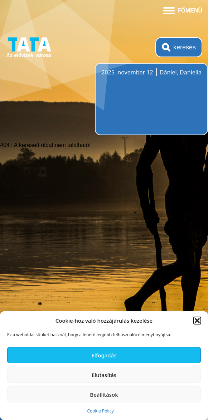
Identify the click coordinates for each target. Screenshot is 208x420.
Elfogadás (104, 355)
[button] (197, 320)
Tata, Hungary (141, 103)
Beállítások (104, 394)
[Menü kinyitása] (183, 10)
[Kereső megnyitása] (178, 47)
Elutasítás (104, 375)
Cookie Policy (100, 411)
